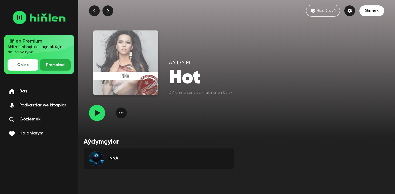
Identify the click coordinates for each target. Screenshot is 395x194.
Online (23, 65)
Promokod (55, 65)
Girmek (372, 11)
